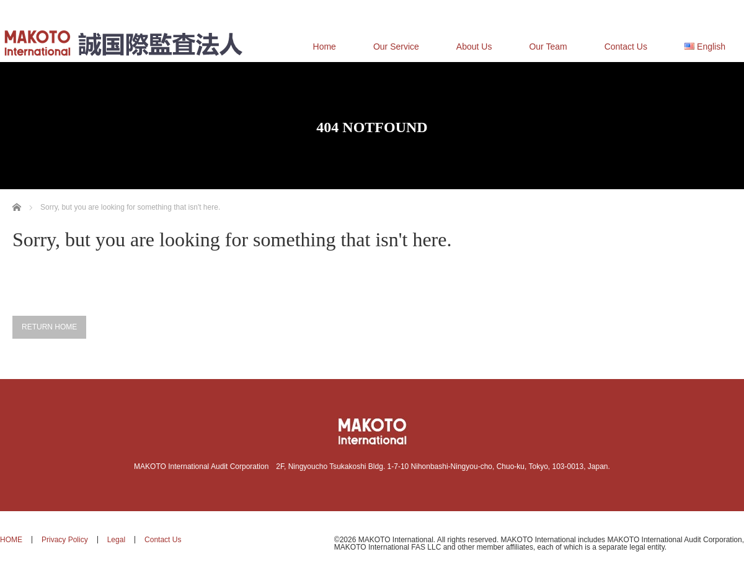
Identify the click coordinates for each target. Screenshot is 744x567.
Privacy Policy (65, 539)
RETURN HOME (49, 327)
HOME (11, 539)
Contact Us (625, 46)
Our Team (548, 46)
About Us (474, 46)
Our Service (396, 46)
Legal (116, 539)
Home (324, 46)
